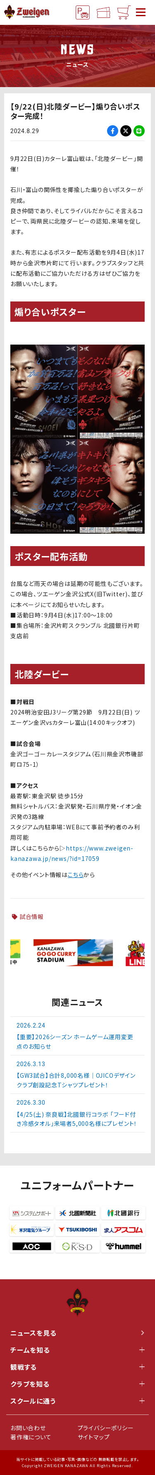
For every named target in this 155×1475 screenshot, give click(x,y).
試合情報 (31, 916)
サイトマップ (94, 1437)
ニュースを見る (77, 1332)
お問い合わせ (28, 1428)
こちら (75, 874)
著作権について (31, 1437)
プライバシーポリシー (106, 1428)
